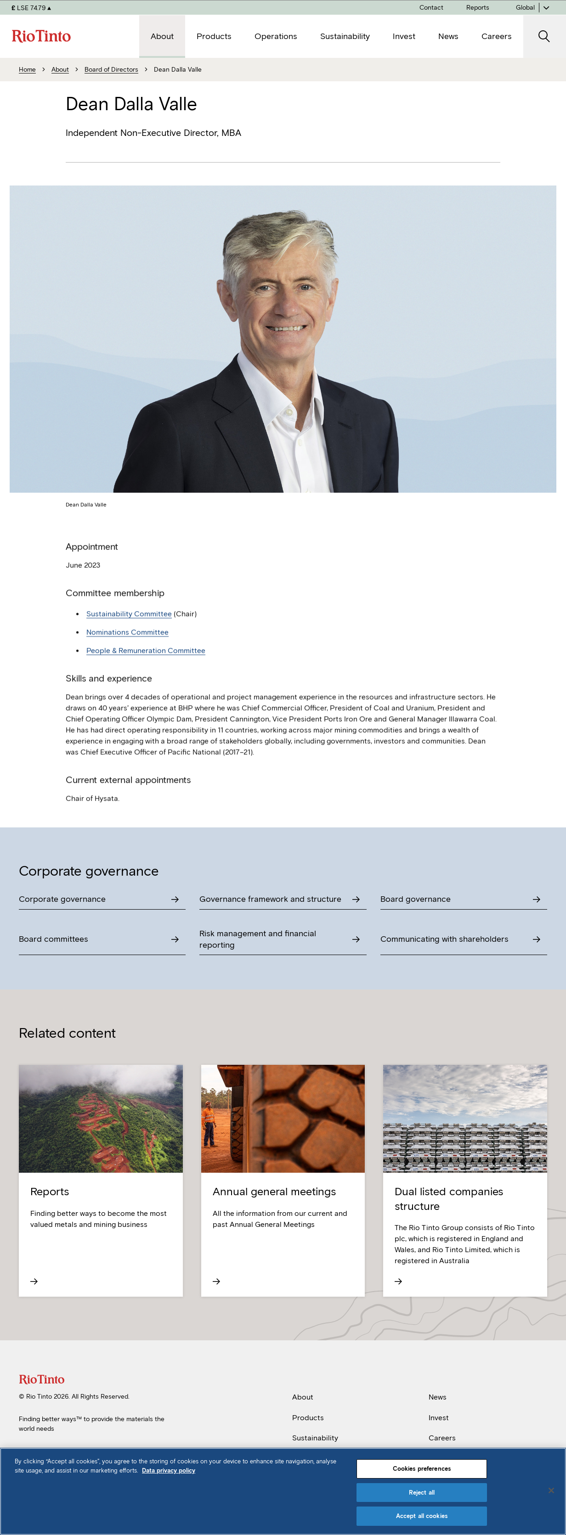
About (302, 1397)
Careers (442, 1438)
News (438, 1397)
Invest (439, 1417)
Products (308, 1417)
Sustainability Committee (129, 634)
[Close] (551, 1490)
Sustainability (315, 1438)
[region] (283, 1491)
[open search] (544, 36)
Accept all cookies (421, 1516)
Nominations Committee (127, 652)
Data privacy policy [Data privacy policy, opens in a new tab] (168, 1470)
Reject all (422, 1492)
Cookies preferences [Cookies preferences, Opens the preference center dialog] (422, 1468)
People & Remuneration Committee (145, 670)
